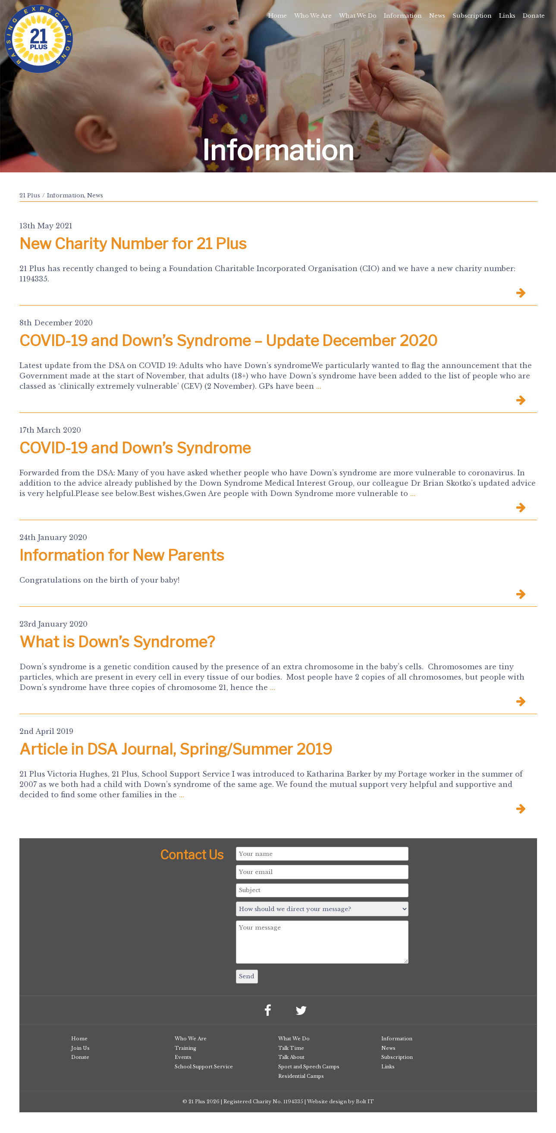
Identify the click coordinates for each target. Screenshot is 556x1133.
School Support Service (204, 1067)
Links (507, 15)
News (437, 15)
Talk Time (291, 1048)
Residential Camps (301, 1076)
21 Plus (29, 195)
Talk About (291, 1057)
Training (185, 1048)
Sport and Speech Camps (308, 1067)
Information (403, 15)
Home (277, 15)
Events (183, 1057)
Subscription (472, 15)
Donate (534, 15)
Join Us (80, 1048)
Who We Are (313, 15)
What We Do (358, 15)
